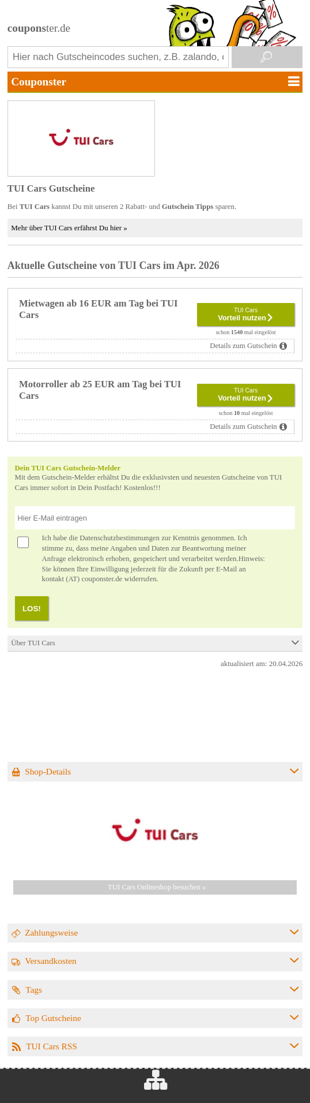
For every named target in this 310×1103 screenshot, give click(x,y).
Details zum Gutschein (243, 346)
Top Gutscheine (53, 1018)
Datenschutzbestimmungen (120, 538)
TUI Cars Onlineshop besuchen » (157, 887)
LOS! (31, 608)
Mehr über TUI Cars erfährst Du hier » (69, 227)
